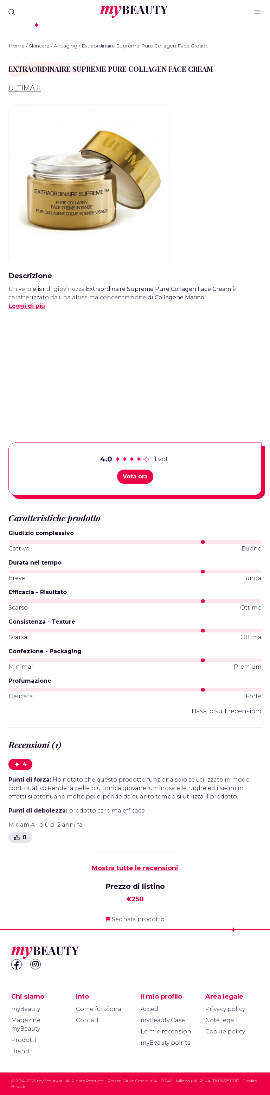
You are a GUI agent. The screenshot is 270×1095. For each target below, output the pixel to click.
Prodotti (23, 1040)
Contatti (88, 1020)
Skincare (39, 46)
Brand (20, 1051)
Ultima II (24, 88)
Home (16, 46)
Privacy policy (225, 1009)
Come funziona (98, 1009)
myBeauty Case (163, 1020)
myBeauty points (165, 1042)
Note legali (221, 1020)
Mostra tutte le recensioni (135, 868)
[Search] (11, 12)
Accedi (150, 1009)
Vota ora (135, 476)
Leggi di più (26, 306)
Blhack (18, 1086)
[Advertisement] (135, 365)
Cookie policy (225, 1031)
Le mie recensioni (167, 1031)
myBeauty (25, 1009)
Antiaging (65, 46)
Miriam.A (21, 824)
